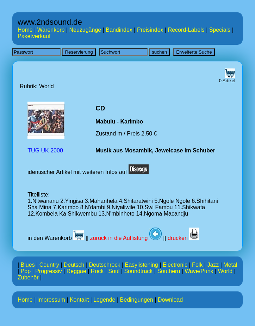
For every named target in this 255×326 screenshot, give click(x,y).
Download (170, 300)
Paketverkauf (34, 36)
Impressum (51, 300)
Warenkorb (51, 30)
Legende (104, 300)
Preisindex (150, 30)
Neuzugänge (85, 30)
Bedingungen (136, 300)
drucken (183, 238)
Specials (219, 30)
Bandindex (119, 30)
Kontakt (79, 300)
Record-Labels (186, 30)
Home (25, 30)
